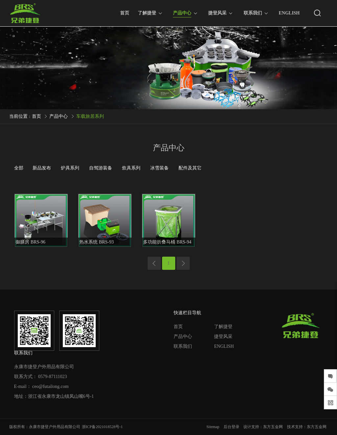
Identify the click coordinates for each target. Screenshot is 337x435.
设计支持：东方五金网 (263, 426)
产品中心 (182, 14)
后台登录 (231, 426)
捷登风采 (217, 13)
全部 (18, 168)
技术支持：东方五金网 (306, 426)
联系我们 (253, 13)
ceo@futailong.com (50, 386)
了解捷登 (147, 13)
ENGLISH (289, 13)
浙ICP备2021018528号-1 (102, 426)
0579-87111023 (52, 376)
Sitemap (212, 426)
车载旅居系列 (90, 116)
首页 (124, 13)
